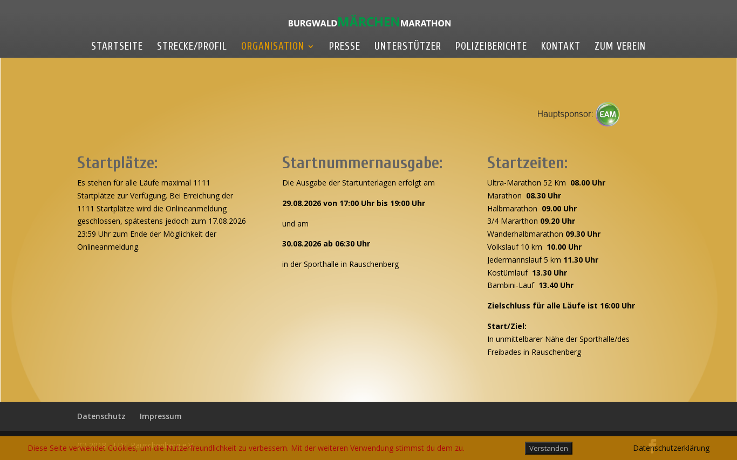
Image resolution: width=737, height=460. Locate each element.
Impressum (161, 416)
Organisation (272, 47)
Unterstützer (407, 47)
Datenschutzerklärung (671, 448)
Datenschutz (101, 416)
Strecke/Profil (192, 47)
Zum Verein (620, 47)
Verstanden (548, 448)
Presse (344, 47)
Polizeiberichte (491, 47)
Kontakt (561, 47)
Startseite (117, 47)
